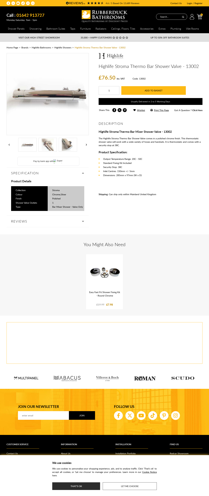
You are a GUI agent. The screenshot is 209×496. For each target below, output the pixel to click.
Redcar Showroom (179, 453)
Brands (24, 47)
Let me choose (130, 486)
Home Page (12, 47)
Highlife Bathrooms (41, 47)
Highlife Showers (62, 47)
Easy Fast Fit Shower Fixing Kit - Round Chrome (104, 294)
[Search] (183, 16)
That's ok (76, 486)
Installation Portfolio (125, 453)
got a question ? (188, 110)
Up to (170, 37)
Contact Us (176, 3)
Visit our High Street (39, 37)
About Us (65, 453)
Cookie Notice (149, 472)
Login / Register (194, 3)
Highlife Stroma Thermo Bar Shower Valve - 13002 (100, 47)
